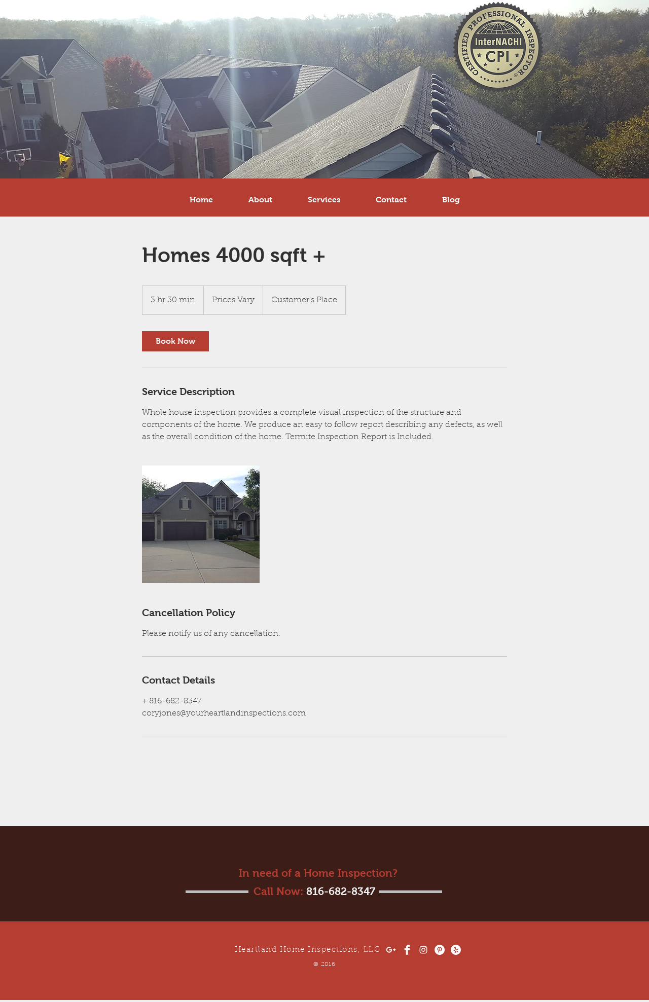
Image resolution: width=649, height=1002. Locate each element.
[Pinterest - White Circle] (440, 950)
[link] (175, 341)
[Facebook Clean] (407, 950)
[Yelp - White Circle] (456, 950)
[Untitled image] (201, 524)
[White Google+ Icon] (391, 950)
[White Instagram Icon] (423, 950)
